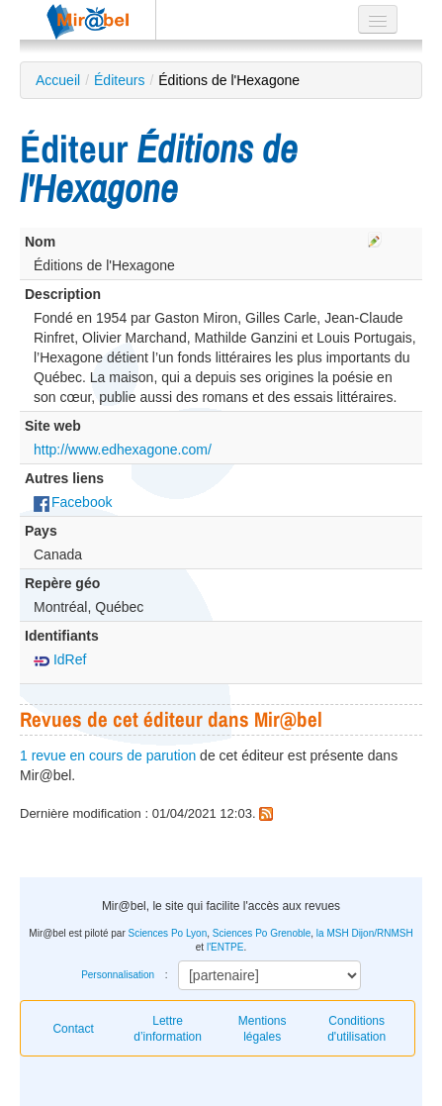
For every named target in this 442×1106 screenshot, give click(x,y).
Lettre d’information (167, 1029)
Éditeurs (119, 80)
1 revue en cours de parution (108, 755)
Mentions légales (262, 1029)
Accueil (58, 80)
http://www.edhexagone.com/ (123, 449)
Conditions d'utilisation (356, 1029)
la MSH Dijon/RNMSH (364, 933)
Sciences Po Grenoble (262, 933)
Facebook (73, 502)
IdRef (60, 659)
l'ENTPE (225, 947)
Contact (72, 1029)
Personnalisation (117, 974)
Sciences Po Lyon (168, 933)
